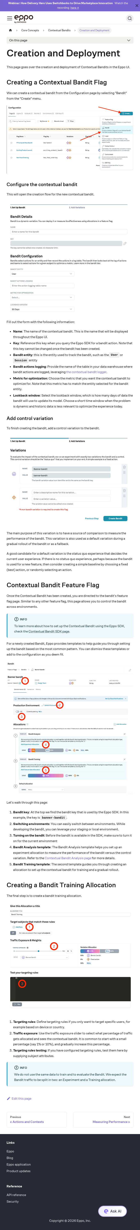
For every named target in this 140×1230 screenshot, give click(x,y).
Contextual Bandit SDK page (48, 631)
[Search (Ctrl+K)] (129, 18)
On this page (18, 40)
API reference (16, 1195)
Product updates (19, 1171)
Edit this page (19, 1098)
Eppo (10, 1151)
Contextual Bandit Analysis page (68, 858)
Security (13, 1201)
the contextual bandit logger (86, 372)
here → (75, 7)
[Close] (137, 5)
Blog (10, 1158)
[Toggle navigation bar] (10, 18)
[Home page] (10, 30)
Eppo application (19, 1164)
